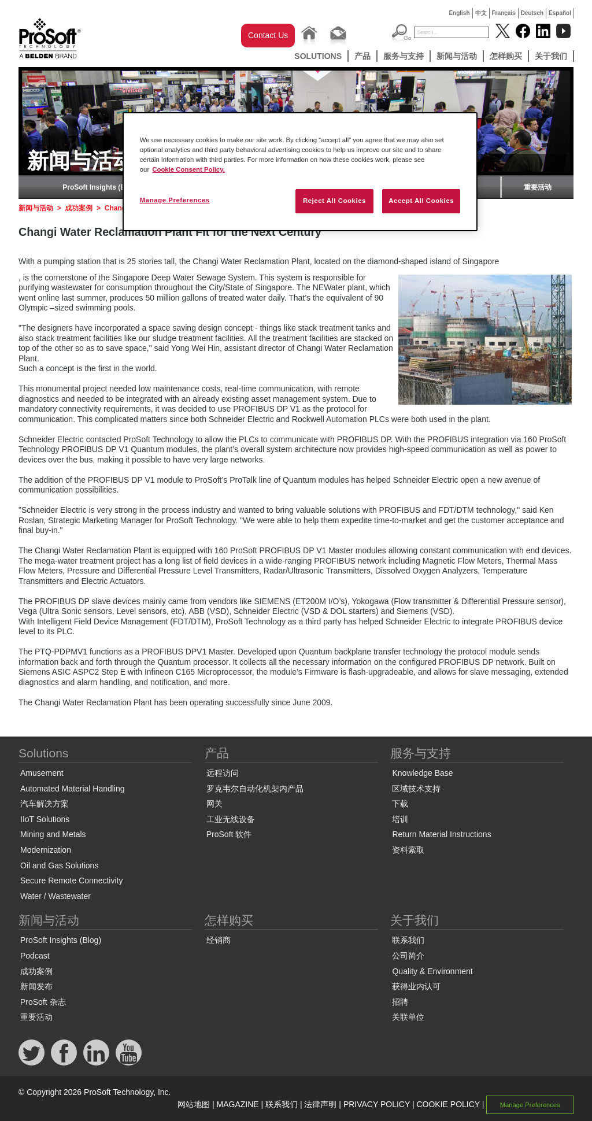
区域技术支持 (416, 788)
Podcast (35, 955)
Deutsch (532, 13)
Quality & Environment (432, 971)
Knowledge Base (422, 773)
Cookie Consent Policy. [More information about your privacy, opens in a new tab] (188, 169)
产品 (362, 56)
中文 (481, 13)
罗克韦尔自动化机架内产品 (255, 788)
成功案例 (78, 208)
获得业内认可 (416, 986)
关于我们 (551, 56)
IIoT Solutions (44, 819)
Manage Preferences (530, 1104)
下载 (400, 803)
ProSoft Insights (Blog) (100, 187)
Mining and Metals (53, 834)
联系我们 (408, 940)
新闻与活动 (456, 56)
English (459, 13)
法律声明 (320, 1104)
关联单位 (408, 1017)
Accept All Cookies (421, 200)
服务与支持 (403, 56)
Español (560, 13)
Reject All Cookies (334, 200)
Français (504, 13)
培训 (400, 819)
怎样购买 (506, 56)
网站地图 (193, 1104)
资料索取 (408, 849)
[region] (300, 171)
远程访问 (222, 773)
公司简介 (408, 955)
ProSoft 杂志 (43, 1002)
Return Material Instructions (441, 834)
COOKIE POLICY (447, 1104)
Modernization (45, 849)
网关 (214, 803)
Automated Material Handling (72, 788)
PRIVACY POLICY (376, 1104)
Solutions (318, 56)
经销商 (218, 940)
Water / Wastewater (55, 896)
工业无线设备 (230, 819)
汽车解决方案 (44, 803)
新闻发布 (36, 986)
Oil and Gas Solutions (59, 865)
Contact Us (268, 35)
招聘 (400, 1002)
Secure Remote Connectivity (71, 880)
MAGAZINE (238, 1104)
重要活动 (538, 187)
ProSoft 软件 (229, 834)
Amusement (42, 773)
